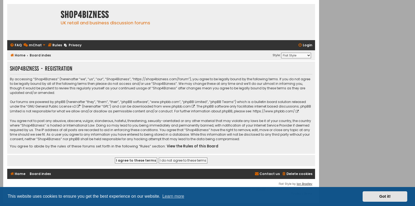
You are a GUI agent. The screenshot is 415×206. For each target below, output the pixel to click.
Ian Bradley (304, 184)
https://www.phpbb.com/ (274, 111)
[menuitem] (16, 45)
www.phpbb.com (177, 106)
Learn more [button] (173, 196)
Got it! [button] (385, 196)
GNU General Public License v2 (52, 106)
